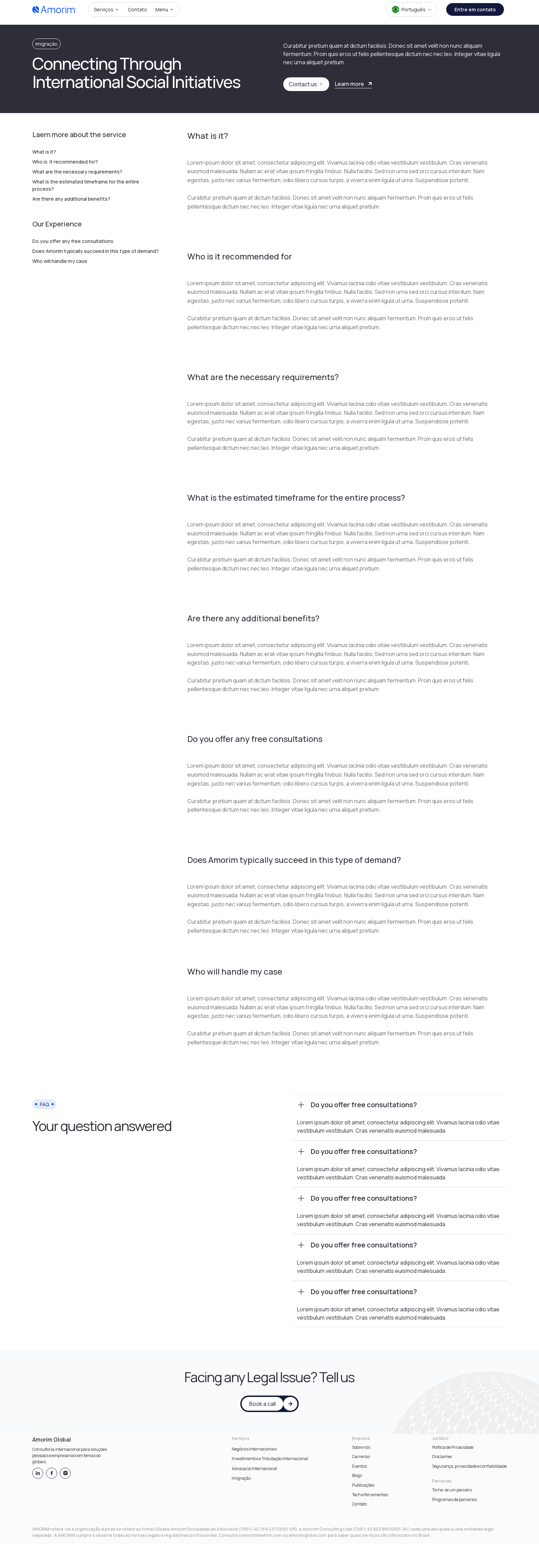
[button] (107, 9)
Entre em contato (475, 9)
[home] (54, 9)
